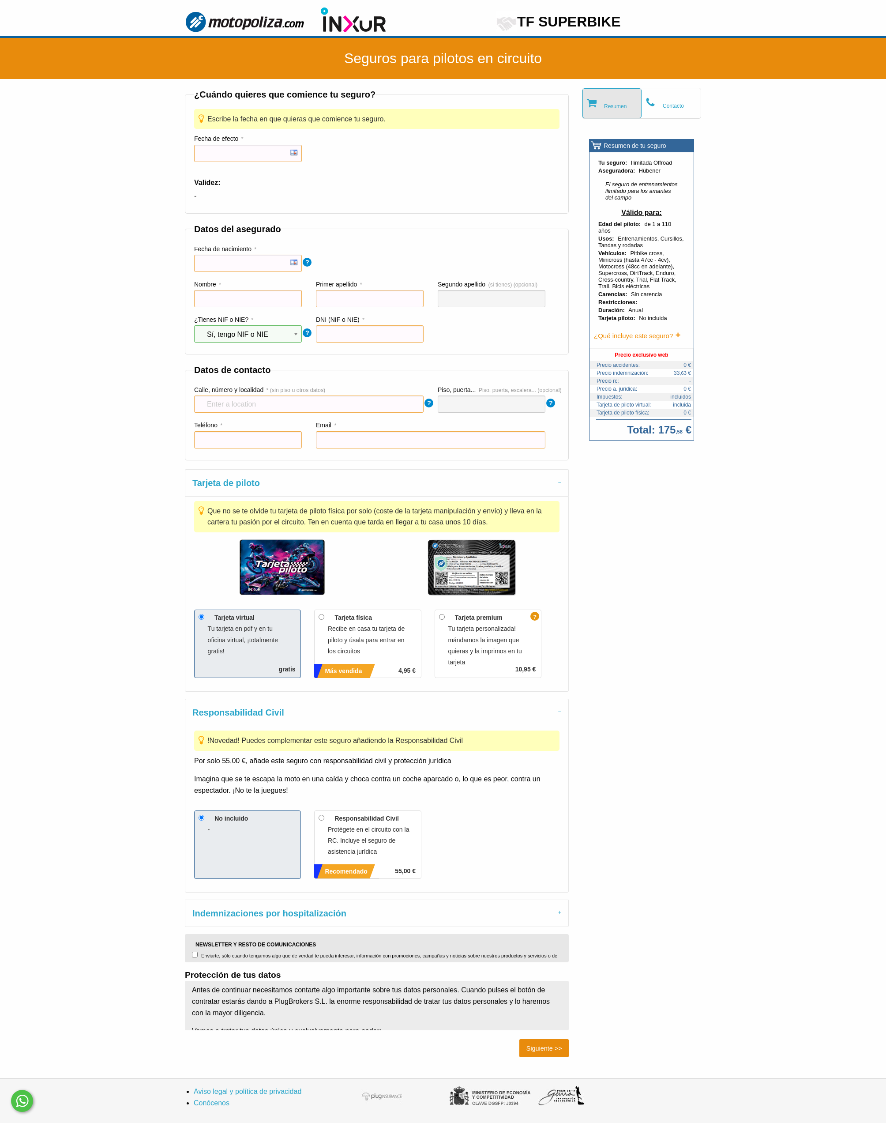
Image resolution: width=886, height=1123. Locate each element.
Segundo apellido (461, 284)
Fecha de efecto (216, 138)
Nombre (205, 284)
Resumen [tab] (615, 106)
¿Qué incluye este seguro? (633, 335)
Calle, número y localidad (228, 389)
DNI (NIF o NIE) (338, 319)
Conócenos (211, 1103)
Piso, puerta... (457, 389)
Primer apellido (336, 284)
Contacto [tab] (673, 106)
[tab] (377, 482)
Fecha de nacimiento (223, 248)
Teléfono (206, 425)
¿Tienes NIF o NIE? (221, 319)
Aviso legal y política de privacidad (247, 1091)
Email (323, 425)
